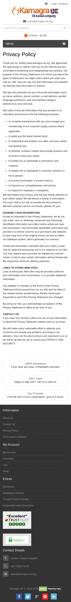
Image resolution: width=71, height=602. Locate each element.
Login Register (59, 3)
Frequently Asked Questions (18, 505)
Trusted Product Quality (16, 499)
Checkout (8, 458)
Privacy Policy (10, 430)
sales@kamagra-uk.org (38, 21)
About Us (8, 418)
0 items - (38, 35)
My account (9, 452)
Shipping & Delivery (13, 492)
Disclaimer (8, 486)
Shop (6, 471)
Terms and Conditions (15, 436)
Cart (5, 464)
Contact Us (9, 424)
